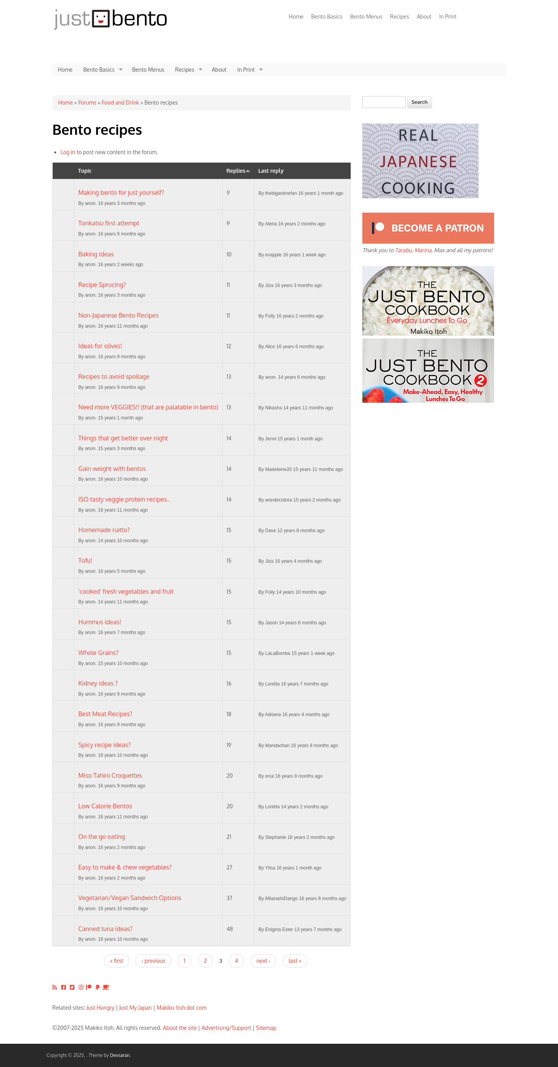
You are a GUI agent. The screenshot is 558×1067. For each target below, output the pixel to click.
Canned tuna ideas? (105, 929)
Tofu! (85, 560)
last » (295, 960)
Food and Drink (120, 102)
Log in (67, 152)
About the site (179, 1027)
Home (296, 16)
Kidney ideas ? (98, 683)
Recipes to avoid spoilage (114, 376)
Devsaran (120, 1055)
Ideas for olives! (100, 346)
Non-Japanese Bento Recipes (118, 315)
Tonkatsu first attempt (109, 223)
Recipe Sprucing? (102, 285)
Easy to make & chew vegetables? (125, 867)
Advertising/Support (226, 1027)
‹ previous (153, 960)
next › (263, 960)
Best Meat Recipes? (105, 714)
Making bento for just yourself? (121, 192)
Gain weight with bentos (112, 469)
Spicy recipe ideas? (104, 745)
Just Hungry (100, 1007)
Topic (85, 170)
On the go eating (101, 836)
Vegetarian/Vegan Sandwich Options (129, 898)
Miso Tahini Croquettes (110, 775)
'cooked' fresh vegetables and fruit (126, 591)
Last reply (270, 170)
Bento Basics (326, 16)
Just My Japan (135, 1007)
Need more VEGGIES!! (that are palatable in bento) (148, 407)
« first (116, 960)
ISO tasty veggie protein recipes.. (124, 499)
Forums (87, 102)
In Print (447, 16)
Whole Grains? (98, 652)
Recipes (399, 16)
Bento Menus (366, 16)
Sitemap (266, 1027)
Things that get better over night (123, 438)
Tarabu (403, 250)
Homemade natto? (104, 530)
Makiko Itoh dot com (182, 1007)
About (424, 16)
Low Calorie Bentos (105, 806)
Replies (238, 170)
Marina (422, 250)
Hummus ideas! (99, 622)
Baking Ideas (96, 254)
